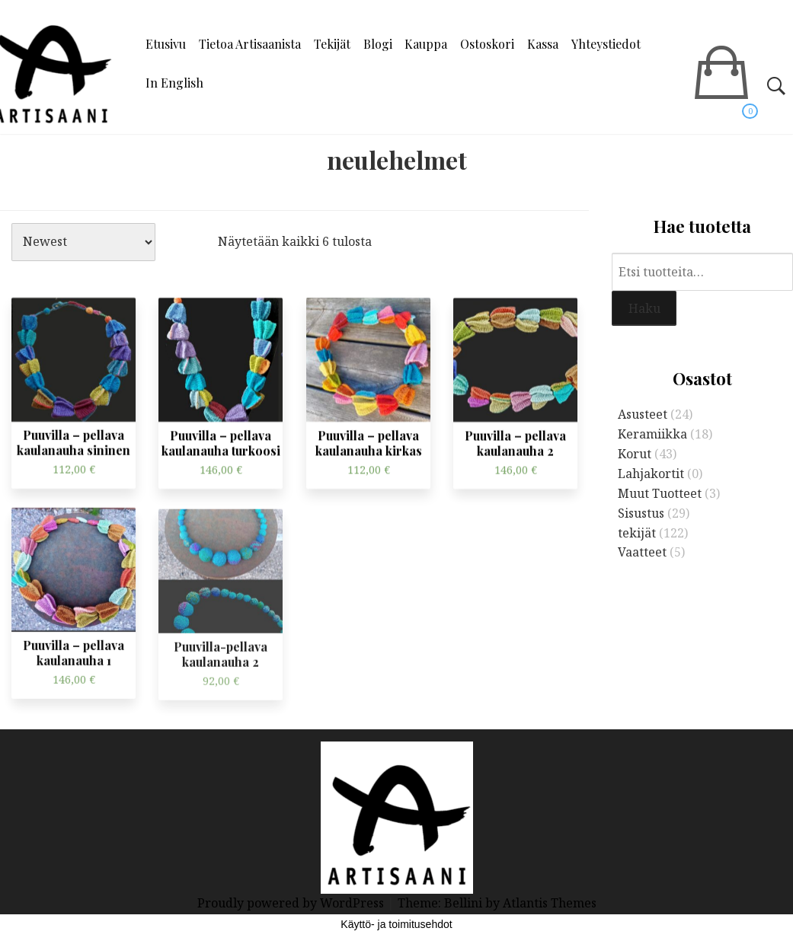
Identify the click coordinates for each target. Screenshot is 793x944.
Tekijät (332, 44)
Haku (644, 308)
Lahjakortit (651, 473)
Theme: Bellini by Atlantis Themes (497, 903)
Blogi (377, 44)
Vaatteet (642, 552)
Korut (634, 453)
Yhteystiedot (606, 44)
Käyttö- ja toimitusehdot (396, 924)
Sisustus (641, 513)
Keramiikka (652, 434)
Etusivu (165, 44)
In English (174, 83)
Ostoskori (487, 44)
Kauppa (425, 44)
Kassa (542, 44)
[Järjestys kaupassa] (83, 242)
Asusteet (642, 414)
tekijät (637, 533)
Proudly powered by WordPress (292, 903)
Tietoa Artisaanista (250, 44)
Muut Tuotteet (660, 493)
